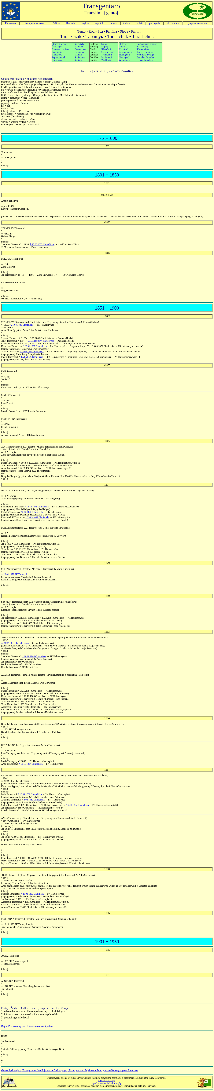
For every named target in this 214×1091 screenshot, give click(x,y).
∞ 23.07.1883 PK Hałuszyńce (40, 341)
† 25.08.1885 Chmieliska (42, 244)
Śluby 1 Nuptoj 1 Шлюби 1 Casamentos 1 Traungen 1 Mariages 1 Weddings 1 (108, 52)
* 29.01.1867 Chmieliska (35, 346)
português (154, 23)
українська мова (197, 23)
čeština (56, 23)
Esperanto (10, 23)
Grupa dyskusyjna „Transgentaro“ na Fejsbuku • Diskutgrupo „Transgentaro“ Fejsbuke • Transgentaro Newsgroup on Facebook (69, 1070)
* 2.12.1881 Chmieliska (32, 512)
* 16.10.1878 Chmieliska (37, 506)
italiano (127, 23)
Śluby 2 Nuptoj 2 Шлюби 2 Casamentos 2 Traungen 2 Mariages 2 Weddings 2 (125, 52)
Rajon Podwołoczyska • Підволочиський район (27, 1026)
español (99, 23)
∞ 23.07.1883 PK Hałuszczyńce (16, 643)
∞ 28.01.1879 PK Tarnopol (14, 574)
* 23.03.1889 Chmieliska (37, 517)
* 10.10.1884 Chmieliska (34, 656)
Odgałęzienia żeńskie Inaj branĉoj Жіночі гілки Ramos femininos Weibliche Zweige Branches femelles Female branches (147, 52)
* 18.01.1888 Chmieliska (30, 794)
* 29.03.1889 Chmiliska (32, 894)
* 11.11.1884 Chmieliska (31, 764)
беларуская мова (34, 23)
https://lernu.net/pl (106, 1080)
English (85, 23)
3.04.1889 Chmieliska (34, 799)
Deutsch (70, 23)
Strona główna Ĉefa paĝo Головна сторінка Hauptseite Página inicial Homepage (60, 52)
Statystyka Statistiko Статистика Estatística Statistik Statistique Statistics (80, 52)
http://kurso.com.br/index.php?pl (106, 1083)
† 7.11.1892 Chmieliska (77, 805)
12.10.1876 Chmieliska (32, 357)
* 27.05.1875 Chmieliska (32, 351)
